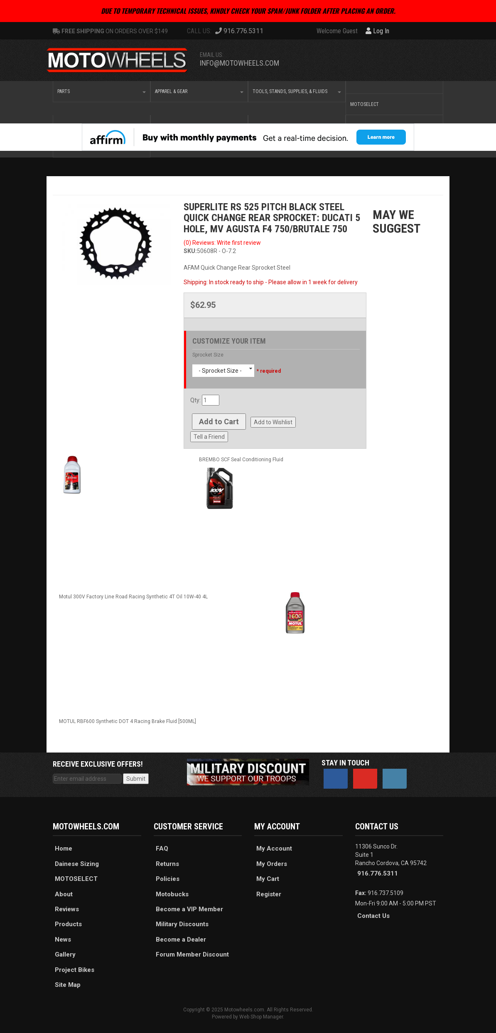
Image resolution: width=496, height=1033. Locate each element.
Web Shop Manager (261, 1017)
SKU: (190, 251)
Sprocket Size (207, 355)
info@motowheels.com (239, 63)
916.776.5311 (377, 873)
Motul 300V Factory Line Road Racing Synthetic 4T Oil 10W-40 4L (133, 597)
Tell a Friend (209, 436)
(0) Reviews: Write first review (222, 242)
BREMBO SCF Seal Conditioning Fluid (241, 459)
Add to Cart (219, 421)
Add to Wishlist (273, 422)
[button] (101, 91)
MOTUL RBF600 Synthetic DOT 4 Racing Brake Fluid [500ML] (127, 721)
